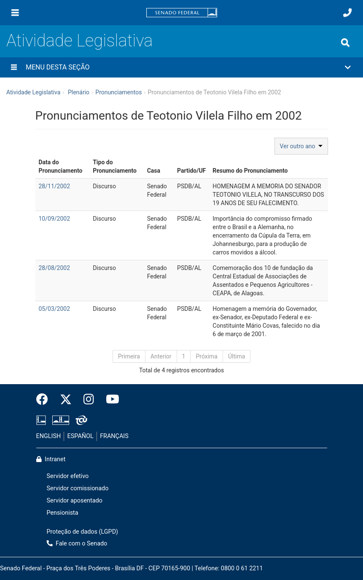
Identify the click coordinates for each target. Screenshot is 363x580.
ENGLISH (48, 436)
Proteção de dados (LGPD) (82, 531)
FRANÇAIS (114, 436)
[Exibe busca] (345, 42)
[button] (181, 67)
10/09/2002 (54, 218)
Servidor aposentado (74, 500)
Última (236, 356)
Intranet (51, 459)
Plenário (78, 92)
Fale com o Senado (77, 543)
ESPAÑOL (80, 436)
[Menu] (15, 13)
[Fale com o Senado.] (347, 13)
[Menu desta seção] (13, 67)
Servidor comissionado (78, 488)
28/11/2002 (54, 186)
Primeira (129, 356)
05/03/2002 (54, 308)
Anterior (161, 356)
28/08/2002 (54, 268)
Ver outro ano (301, 146)
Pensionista (62, 512)
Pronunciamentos (118, 92)
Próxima (207, 356)
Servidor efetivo (68, 476)
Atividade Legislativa (79, 41)
